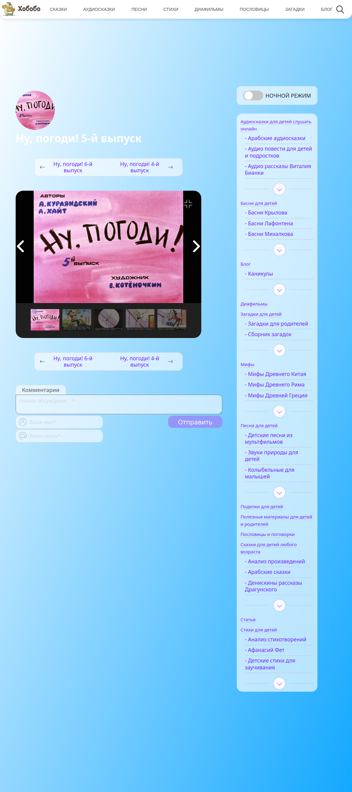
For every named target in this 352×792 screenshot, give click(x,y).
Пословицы (252, 9)
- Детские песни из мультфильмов (276, 474)
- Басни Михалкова (276, 242)
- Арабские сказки (275, 614)
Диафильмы (207, 9)
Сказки (58, 9)
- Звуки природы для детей (278, 491)
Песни (138, 9)
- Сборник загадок (275, 349)
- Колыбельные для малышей (277, 508)
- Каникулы (266, 282)
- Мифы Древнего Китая (274, 393)
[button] (196, 246)
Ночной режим (288, 95)
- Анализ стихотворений (271, 685)
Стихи (169, 9)
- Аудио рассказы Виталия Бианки (273, 178)
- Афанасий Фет (272, 699)
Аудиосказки (99, 9)
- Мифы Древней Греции (273, 427)
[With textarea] (119, 404)
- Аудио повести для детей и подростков (277, 161)
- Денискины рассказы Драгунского (280, 628)
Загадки (293, 9)
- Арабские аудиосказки (268, 144)
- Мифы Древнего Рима (274, 410)
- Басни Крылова (273, 221)
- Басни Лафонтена (276, 232)
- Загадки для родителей (269, 336)
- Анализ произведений (270, 600)
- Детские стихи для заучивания (277, 713)
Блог (324, 9)
